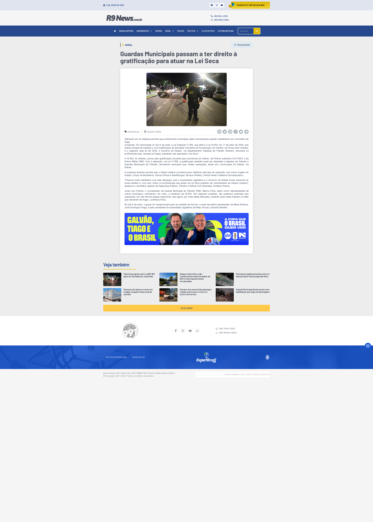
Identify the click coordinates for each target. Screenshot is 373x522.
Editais (158, 31)
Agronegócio (144, 31)
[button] (219, 132)
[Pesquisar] (256, 31)
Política (192, 31)
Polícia (180, 31)
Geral (169, 31)
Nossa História (126, 31)
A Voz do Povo (208, 31)
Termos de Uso (138, 357)
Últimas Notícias (225, 31)
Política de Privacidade (116, 357)
